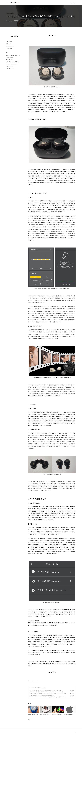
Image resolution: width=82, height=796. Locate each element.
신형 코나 (16, 64)
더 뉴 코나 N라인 (9, 59)
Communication (33, 743)
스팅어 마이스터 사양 (10, 68)
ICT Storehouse (13, 2)
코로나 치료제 (17, 55)
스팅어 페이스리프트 (10, 55)
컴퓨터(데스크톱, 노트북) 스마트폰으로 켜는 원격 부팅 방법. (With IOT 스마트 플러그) (47, 749)
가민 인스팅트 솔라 (10, 57)
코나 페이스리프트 (9, 64)
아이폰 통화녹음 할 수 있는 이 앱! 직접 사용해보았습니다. (41, 751)
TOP (75, 795)
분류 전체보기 (9, 41)
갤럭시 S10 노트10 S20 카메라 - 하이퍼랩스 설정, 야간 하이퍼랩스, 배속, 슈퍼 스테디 (47, 752)
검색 (72, 3)
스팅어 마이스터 (9, 66)
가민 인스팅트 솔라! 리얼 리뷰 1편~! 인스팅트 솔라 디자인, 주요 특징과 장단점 (45, 746)
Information (9, 43)
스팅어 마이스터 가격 (10, 61)
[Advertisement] (52, 197)
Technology (9, 48)
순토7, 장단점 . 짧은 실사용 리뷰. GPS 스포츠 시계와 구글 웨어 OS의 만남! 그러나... (46, 747)
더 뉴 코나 (17, 61)
